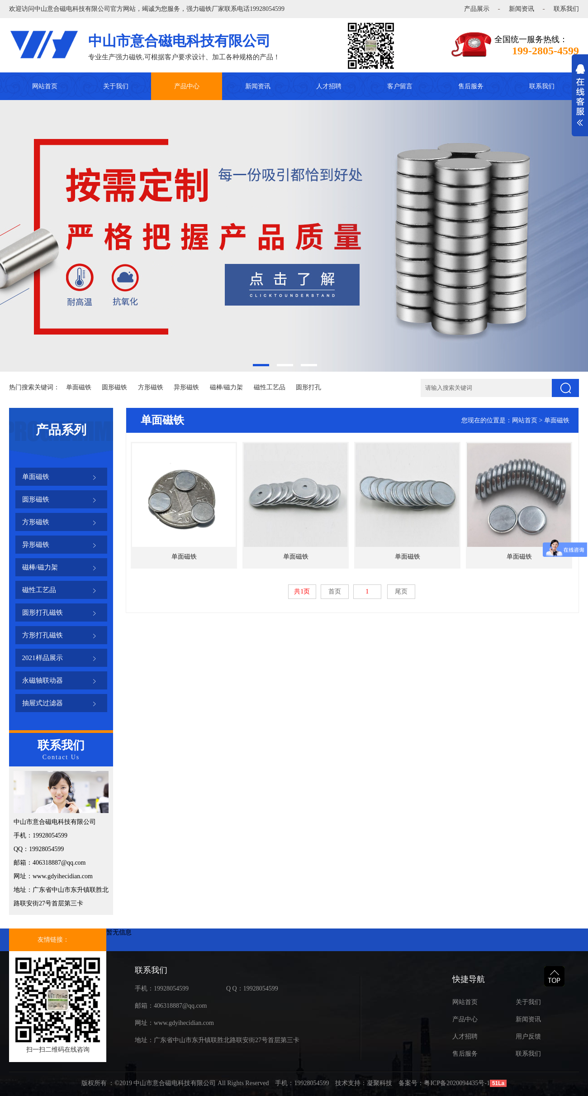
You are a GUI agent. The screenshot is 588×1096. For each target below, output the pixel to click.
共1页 (302, 591)
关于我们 (115, 86)
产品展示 (476, 8)
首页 (334, 591)
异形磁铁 (186, 387)
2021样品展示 (42, 657)
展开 (580, 100)
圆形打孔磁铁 (42, 612)
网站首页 (44, 86)
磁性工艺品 (269, 387)
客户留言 (400, 86)
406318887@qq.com (180, 1005)
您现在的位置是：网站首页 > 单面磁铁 (515, 420)
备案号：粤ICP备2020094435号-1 (443, 1083)
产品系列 (61, 430)
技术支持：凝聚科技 (363, 1083)
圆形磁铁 (114, 387)
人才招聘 (328, 86)
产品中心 (186, 86)
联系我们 (566, 8)
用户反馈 (528, 1036)
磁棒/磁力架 (226, 387)
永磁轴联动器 (42, 680)
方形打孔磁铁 (42, 635)
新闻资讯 (521, 8)
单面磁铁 (78, 387)
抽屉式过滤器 (42, 703)
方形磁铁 (150, 387)
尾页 (401, 591)
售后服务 (471, 86)
